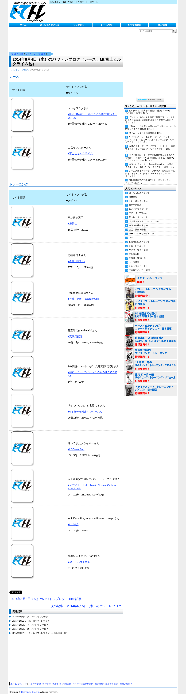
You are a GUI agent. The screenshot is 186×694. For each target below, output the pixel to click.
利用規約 (67, 680)
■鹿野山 (72, 220)
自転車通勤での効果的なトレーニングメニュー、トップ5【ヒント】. (150, 177)
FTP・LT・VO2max (138, 209)
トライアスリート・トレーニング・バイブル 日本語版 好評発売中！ (150, 387)
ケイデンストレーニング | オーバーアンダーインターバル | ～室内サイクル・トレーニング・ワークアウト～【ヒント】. (149, 136)
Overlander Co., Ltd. (30, 688)
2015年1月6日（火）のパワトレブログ (30, 613)
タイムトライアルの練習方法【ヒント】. (148, 129)
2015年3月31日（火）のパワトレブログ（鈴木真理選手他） (40, 629)
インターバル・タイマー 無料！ (150, 277)
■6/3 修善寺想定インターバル (85, 408)
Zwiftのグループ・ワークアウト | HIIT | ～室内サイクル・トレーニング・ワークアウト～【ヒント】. (150, 145)
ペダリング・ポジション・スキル (144, 218)
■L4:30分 (73, 520)
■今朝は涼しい (76, 257)
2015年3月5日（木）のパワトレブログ (30, 625)
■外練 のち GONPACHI (83, 295)
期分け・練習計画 (137, 254)
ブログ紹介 (78, 25)
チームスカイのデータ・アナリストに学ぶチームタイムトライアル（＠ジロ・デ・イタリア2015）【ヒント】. (150, 170)
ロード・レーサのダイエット (142, 230)
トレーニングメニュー (139, 197)
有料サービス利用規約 (82, 680)
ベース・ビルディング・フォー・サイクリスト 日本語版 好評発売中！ (150, 326)
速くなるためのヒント (51, 25)
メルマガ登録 (34, 680)
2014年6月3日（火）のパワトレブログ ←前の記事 (46, 595)
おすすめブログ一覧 (138, 205)
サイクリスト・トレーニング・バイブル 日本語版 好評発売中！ (150, 301)
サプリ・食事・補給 (138, 246)
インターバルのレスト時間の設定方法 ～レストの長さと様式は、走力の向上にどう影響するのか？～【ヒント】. (150, 116)
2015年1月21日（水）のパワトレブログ (30, 617)
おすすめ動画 (134, 25)
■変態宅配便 (75, 332)
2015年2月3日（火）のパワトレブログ (30, 621)
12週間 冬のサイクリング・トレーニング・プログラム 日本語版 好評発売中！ (150, 362)
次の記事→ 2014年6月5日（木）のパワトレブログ (86, 602)
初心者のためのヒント (139, 238)
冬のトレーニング (137, 242)
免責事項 (56, 680)
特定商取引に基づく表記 (106, 680)
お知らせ (22, 680)
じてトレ (28, 11)
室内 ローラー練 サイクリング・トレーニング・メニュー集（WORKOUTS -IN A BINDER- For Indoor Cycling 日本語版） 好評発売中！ (150, 374)
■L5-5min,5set (76, 445)
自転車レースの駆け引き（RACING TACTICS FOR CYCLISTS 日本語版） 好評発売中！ (150, 338)
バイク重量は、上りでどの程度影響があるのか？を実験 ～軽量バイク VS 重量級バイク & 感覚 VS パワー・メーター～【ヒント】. (150, 154)
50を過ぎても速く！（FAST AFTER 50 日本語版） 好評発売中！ (150, 313)
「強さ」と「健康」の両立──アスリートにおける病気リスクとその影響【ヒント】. (150, 124)
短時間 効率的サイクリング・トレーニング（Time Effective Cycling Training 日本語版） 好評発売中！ (150, 350)
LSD (131, 234)
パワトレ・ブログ (36, 50)
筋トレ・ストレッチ (138, 213)
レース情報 (106, 25)
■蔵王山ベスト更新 (79, 558)
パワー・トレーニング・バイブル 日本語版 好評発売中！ (150, 289)
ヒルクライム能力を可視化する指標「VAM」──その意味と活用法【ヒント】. (149, 108)
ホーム (23, 25)
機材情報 (162, 25)
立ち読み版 (134, 250)
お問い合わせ (126, 680)
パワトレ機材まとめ (138, 222)
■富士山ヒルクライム (80, 149)
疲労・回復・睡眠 (137, 226)
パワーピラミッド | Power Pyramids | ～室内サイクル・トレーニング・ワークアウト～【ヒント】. (150, 162)
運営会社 (46, 680)
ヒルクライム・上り (138, 263)
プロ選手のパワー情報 (139, 267)
